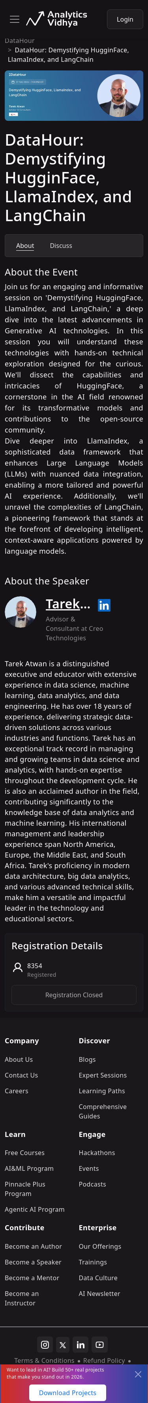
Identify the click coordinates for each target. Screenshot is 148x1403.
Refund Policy (104, 1360)
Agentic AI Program (35, 1209)
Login (125, 19)
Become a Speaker (33, 1262)
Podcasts (93, 1184)
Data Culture (98, 1278)
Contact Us (21, 1075)
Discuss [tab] (61, 245)
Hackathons (97, 1152)
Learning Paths (102, 1091)
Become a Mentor (32, 1278)
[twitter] (62, 1345)
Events (89, 1168)
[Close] (138, 1374)
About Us (19, 1059)
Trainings (93, 1262)
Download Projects (68, 1392)
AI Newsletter (99, 1293)
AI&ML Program (29, 1168)
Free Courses (25, 1152)
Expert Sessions (103, 1075)
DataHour (20, 40)
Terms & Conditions (44, 1360)
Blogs (87, 1059)
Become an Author (33, 1246)
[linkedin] (80, 1344)
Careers (16, 1091)
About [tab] (25, 245)
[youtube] (100, 1344)
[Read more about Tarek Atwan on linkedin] (104, 605)
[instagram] (45, 1344)
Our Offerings (100, 1246)
